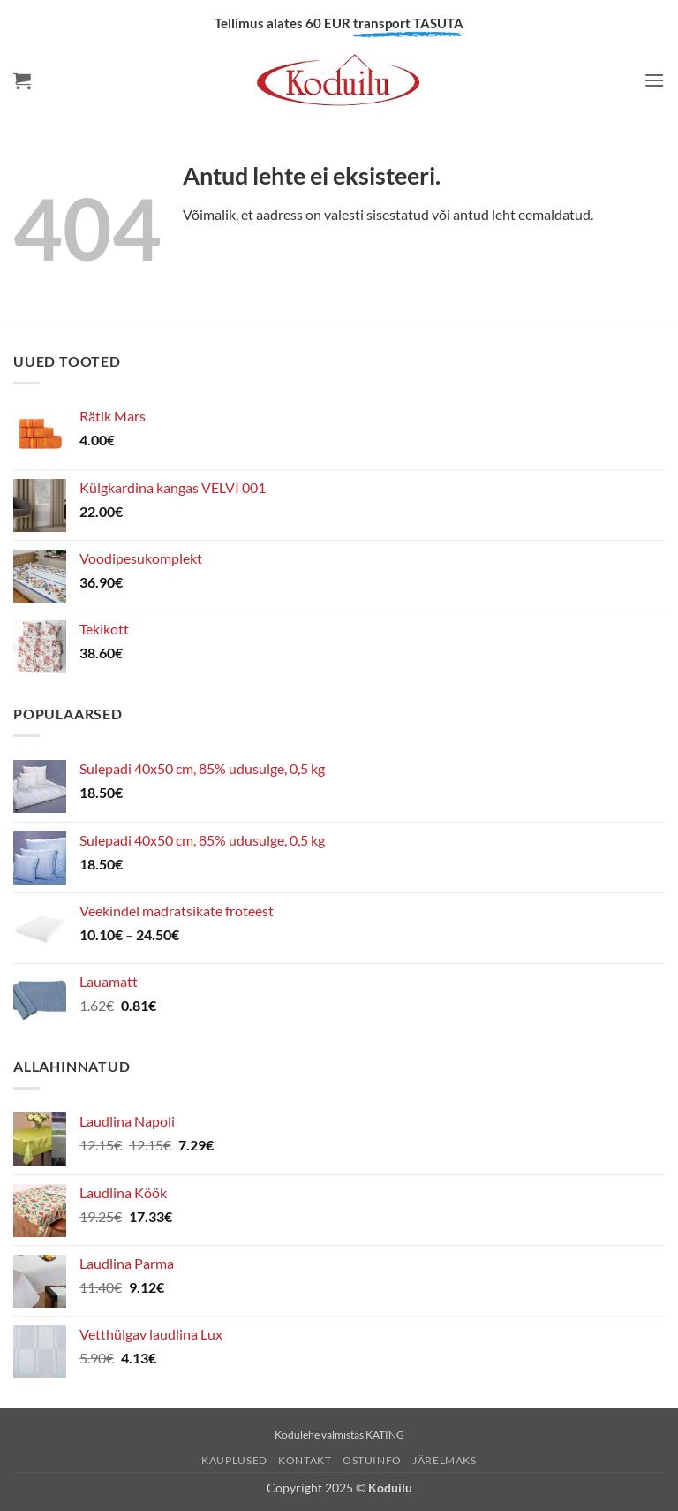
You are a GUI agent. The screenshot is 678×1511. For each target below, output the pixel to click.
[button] (22, 80)
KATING (384, 1434)
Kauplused (234, 1460)
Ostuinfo (372, 1460)
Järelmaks (444, 1460)
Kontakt (304, 1460)
